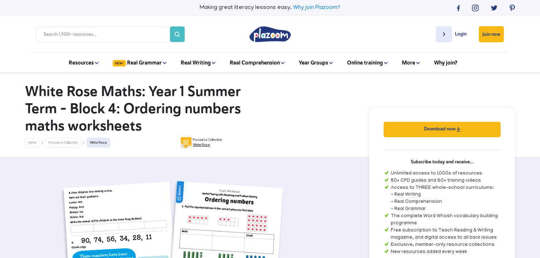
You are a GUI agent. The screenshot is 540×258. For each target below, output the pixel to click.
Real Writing (198, 62)
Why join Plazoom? (316, 8)
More (411, 62)
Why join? (445, 62)
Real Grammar (139, 62)
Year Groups (316, 62)
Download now (442, 129)
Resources (83, 62)
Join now (491, 34)
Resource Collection (63, 143)
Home (32, 143)
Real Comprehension (257, 62)
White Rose (98, 143)
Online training (367, 62)
